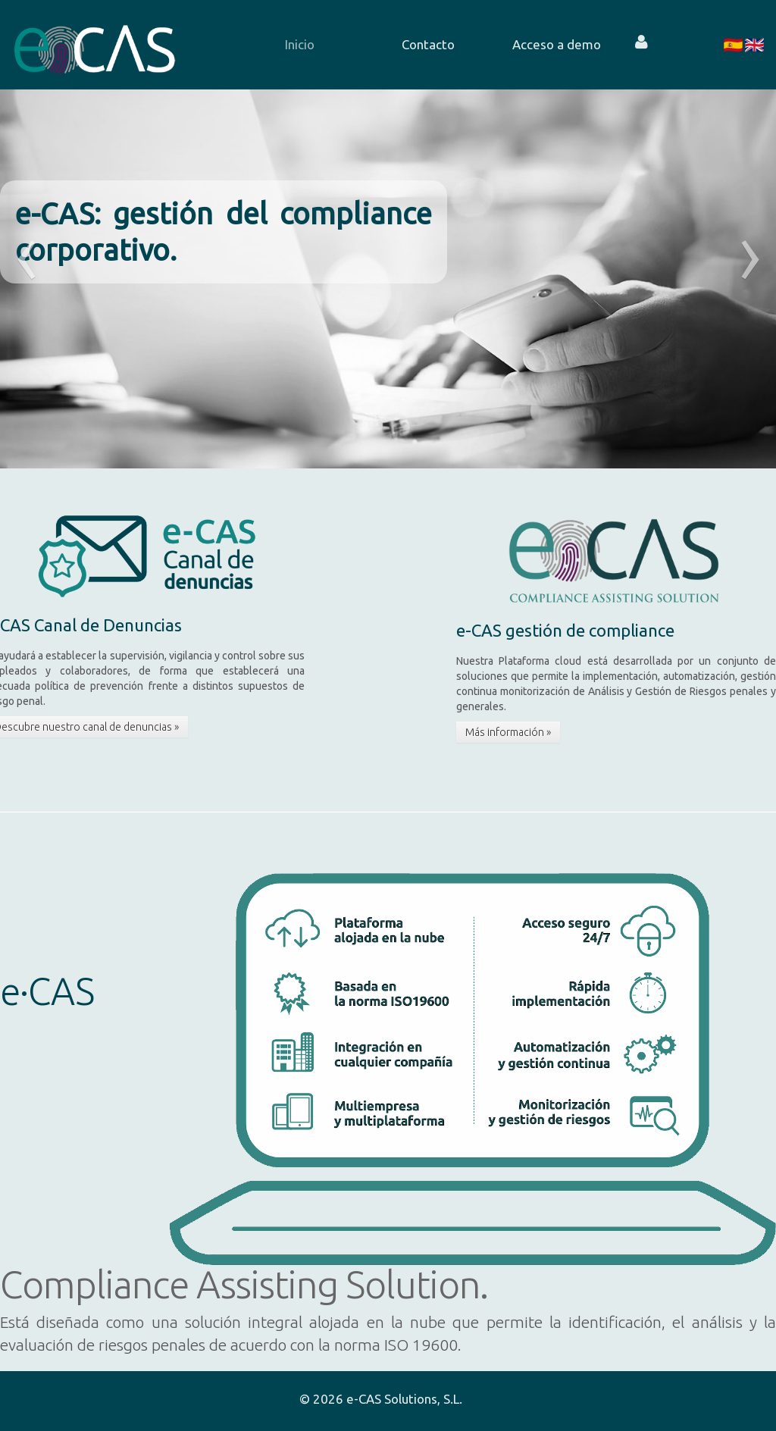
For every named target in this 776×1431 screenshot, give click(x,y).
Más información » (508, 732)
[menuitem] (276, 44)
